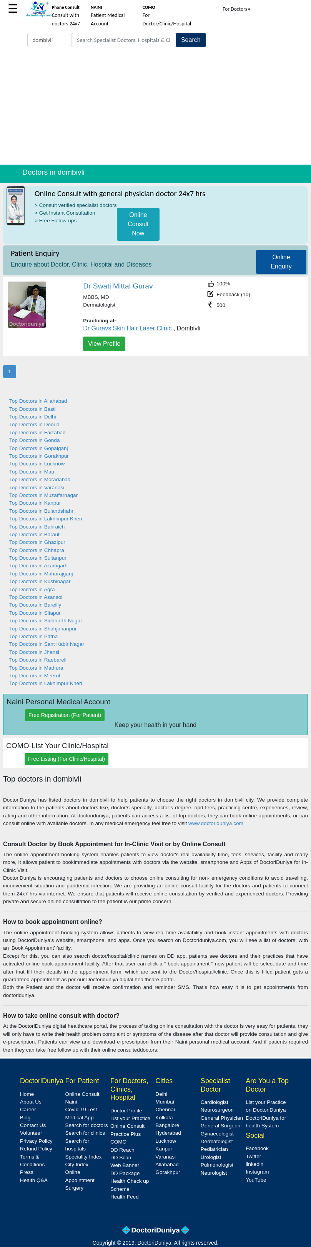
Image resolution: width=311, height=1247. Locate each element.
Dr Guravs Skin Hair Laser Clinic (127, 328)
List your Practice (130, 1118)
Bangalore (167, 1125)
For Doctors (237, 9)
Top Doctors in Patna (33, 636)
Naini (71, 1102)
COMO (118, 1142)
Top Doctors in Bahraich (37, 527)
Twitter (253, 1156)
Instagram (257, 1172)
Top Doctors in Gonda (34, 440)
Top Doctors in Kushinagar (39, 581)
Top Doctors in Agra (32, 589)
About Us (31, 1102)
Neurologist (214, 1173)
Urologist (211, 1157)
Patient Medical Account (108, 16)
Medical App (79, 1117)
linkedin (254, 1164)
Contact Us (33, 1125)
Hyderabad (168, 1133)
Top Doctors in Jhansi (34, 652)
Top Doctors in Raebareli (38, 660)
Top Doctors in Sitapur (35, 613)
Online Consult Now (138, 224)
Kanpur (163, 1149)
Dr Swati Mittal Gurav (118, 286)
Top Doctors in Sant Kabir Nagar (46, 644)
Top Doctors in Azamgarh (38, 565)
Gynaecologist (217, 1134)
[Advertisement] (155, 107)
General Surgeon (221, 1126)
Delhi (161, 1094)
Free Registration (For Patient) (64, 715)
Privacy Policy (36, 1141)
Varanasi (165, 1157)
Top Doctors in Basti (32, 409)
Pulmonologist (217, 1165)
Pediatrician (214, 1149)
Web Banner (124, 1165)
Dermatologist (217, 1141)
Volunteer (31, 1133)
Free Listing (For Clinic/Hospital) (66, 759)
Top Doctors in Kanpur (35, 503)
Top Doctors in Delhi (32, 417)
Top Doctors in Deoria (34, 424)
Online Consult (82, 1094)
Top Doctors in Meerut (34, 676)
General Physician (222, 1118)
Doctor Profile (126, 1111)
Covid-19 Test (81, 1109)
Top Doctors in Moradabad (39, 479)
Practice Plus (125, 1134)
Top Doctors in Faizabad (37, 432)
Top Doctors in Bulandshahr (41, 511)
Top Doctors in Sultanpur (38, 558)
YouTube (256, 1180)
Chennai (165, 1109)
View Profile (104, 343)
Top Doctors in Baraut (34, 534)
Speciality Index (83, 1157)
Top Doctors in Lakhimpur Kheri (45, 519)
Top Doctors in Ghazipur (37, 542)
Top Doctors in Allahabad (38, 401)
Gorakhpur (167, 1172)
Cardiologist (214, 1102)
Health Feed (124, 1197)
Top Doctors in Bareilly (35, 605)
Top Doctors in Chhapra (36, 550)
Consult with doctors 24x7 (66, 16)
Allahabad (166, 1164)
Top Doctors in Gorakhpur (39, 456)
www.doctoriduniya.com (215, 823)
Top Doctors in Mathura (36, 668)
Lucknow (165, 1141)
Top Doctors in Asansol (35, 597)
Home (27, 1094)
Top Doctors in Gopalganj (38, 448)
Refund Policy (36, 1149)
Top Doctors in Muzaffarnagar (43, 495)
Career (28, 1109)
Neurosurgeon (217, 1110)
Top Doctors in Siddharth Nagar (45, 621)
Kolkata (164, 1117)
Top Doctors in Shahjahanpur (43, 629)
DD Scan (120, 1157)
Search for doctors (86, 1125)
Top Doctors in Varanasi (36, 487)
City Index (76, 1164)
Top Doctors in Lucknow (37, 464)
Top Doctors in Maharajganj (41, 574)
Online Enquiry (281, 262)
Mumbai (164, 1102)
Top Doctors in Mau (31, 472)
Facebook (257, 1148)
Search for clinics (85, 1133)
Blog (25, 1117)
